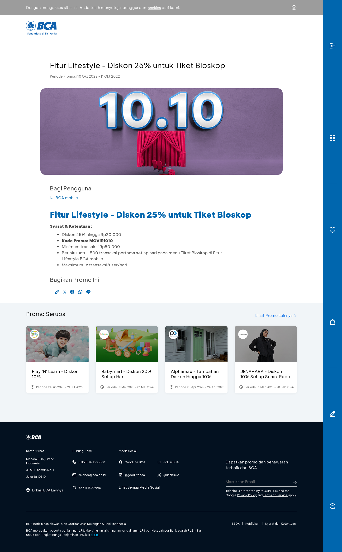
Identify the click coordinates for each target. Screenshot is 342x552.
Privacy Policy (247, 495)
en (292, 28)
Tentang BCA (191, 27)
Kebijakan (252, 523)
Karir (222, 27)
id (284, 28)
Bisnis (158, 27)
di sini (95, 535)
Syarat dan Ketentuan (280, 523)
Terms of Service (275, 495)
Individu (131, 27)
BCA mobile (64, 197)
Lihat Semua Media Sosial (139, 487)
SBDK (236, 523)
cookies (154, 7)
